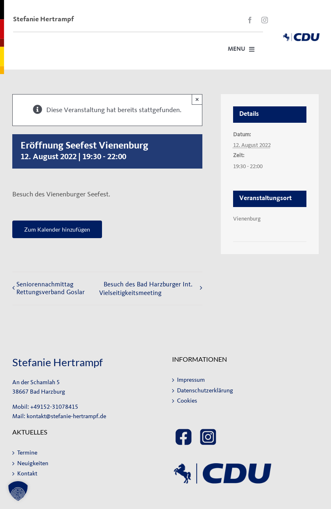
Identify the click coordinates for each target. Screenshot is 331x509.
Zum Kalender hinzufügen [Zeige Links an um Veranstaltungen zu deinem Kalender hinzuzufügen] (57, 229)
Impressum (191, 379)
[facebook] (250, 20)
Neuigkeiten (32, 463)
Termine (27, 452)
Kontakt (27, 473)
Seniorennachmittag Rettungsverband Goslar (50, 288)
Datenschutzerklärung (205, 390)
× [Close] (197, 99)
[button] (18, 491)
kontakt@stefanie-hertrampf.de (66, 416)
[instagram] (264, 20)
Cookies (187, 400)
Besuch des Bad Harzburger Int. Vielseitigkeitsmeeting (146, 288)
